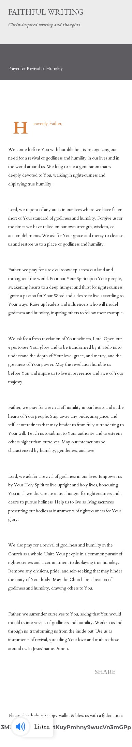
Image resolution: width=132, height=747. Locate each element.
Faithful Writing (46, 12)
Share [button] (105, 672)
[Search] (103, 12)
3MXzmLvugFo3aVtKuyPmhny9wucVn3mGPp (66, 727)
